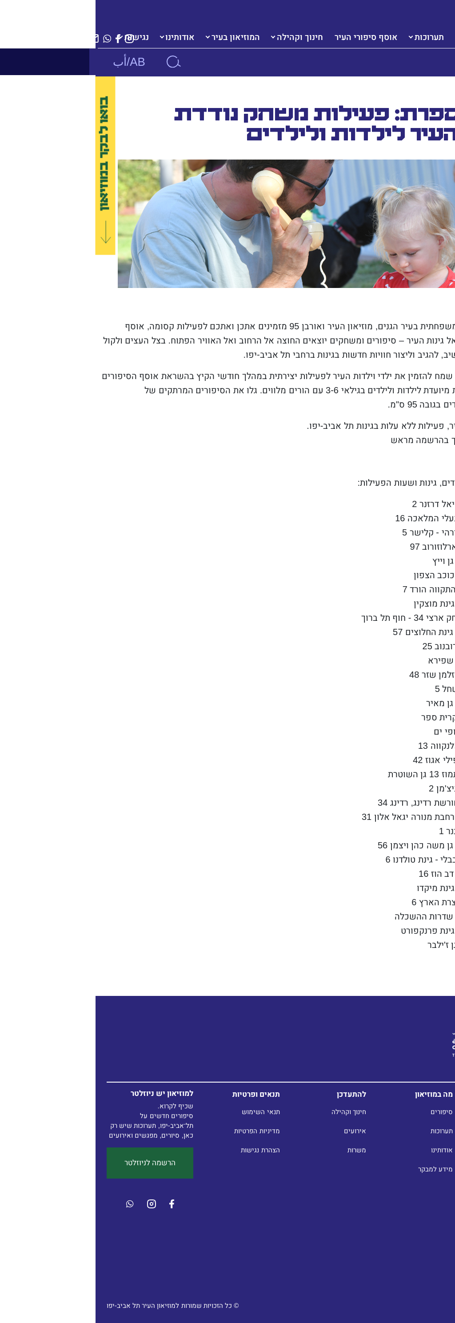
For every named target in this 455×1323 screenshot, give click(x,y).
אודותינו (84, 37)
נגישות (41, 37)
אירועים (259, 1131)
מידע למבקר (340, 1169)
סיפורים (346, 1111)
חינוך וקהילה (204, 37)
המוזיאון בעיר (140, 37)
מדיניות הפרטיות (161, 1131)
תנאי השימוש (165, 1111)
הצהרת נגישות (164, 1150)
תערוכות (333, 37)
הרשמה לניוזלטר (54, 1163)
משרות (261, 1150)
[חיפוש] (78, 61)
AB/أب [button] (33, 61)
